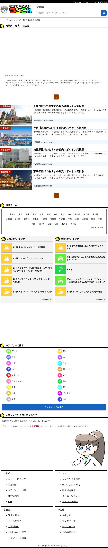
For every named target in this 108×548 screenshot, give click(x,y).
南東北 (35, 219)
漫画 (10, 357)
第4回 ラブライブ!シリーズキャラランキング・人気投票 (32, 280)
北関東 (44, 219)
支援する (66, 515)
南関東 (53, 219)
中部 (34, 214)
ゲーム (11, 351)
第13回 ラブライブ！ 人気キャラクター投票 (84, 292)
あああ (69, 269)
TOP (11, 20)
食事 (10, 387)
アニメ (63, 351)
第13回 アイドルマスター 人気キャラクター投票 (32, 292)
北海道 (12, 214)
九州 (63, 214)
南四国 (73, 224)
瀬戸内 (41, 224)
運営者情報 (13, 496)
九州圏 (18, 219)
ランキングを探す (71, 479)
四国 (56, 214)
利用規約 (12, 484)
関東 (27, 214)
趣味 (62, 381)
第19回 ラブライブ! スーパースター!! (28, 258)
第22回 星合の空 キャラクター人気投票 (29, 247)
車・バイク (65, 369)
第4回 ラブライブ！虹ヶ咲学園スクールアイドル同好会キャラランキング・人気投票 (32, 269)
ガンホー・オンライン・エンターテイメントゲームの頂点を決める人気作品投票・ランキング (86, 280)
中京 (100, 219)
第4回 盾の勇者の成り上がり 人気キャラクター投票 (86, 247)
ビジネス (64, 393)
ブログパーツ (69, 521)
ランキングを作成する (54, 407)
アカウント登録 (70, 501)
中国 (48, 214)
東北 (20, 214)
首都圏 (77, 214)
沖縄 (70, 214)
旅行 (62, 375)
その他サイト (69, 532)
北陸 (77, 219)
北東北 (26, 219)
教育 (10, 399)
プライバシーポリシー (19, 490)
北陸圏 (9, 219)
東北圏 (86, 214)
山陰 (49, 224)
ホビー (11, 369)
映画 (10, 363)
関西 (34, 224)
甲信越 (62, 219)
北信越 (85, 219)
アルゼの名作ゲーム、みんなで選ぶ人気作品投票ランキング (86, 258)
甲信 (70, 219)
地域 (30, 20)
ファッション (14, 381)
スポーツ (12, 375)
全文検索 (40, 7)
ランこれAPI (68, 526)
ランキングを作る (71, 484)
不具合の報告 (15, 521)
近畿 (41, 214)
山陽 (56, 224)
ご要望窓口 (13, 526)
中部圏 (95, 214)
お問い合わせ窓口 (17, 532)
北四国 (64, 224)
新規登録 (35, 426)
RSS (10, 501)
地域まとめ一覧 (97, 227)
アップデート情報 (17, 538)
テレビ (63, 363)
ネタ (10, 393)
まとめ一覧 (20, 20)
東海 (93, 219)
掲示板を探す (69, 490)
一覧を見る (46, 299)
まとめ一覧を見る (71, 496)
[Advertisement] (54, 51)
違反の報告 (13, 515)
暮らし (63, 387)
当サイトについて (17, 479)
